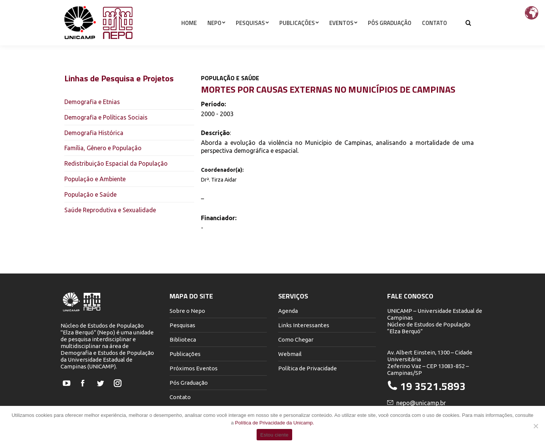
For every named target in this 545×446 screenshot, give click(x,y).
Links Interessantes (303, 325)
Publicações (185, 354)
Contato (180, 397)
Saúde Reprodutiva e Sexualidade (110, 210)
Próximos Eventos (194, 368)
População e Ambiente (95, 179)
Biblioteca (183, 339)
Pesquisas (182, 325)
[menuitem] (189, 36)
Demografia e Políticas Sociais (106, 117)
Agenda (288, 311)
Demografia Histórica (93, 132)
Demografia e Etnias (92, 101)
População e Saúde (90, 194)
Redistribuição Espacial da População (116, 163)
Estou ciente (274, 435)
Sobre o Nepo (187, 311)
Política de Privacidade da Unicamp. (274, 423)
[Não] (535, 426)
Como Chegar (295, 339)
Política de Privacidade (307, 368)
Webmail (290, 354)
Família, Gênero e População (103, 148)
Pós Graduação (189, 382)
